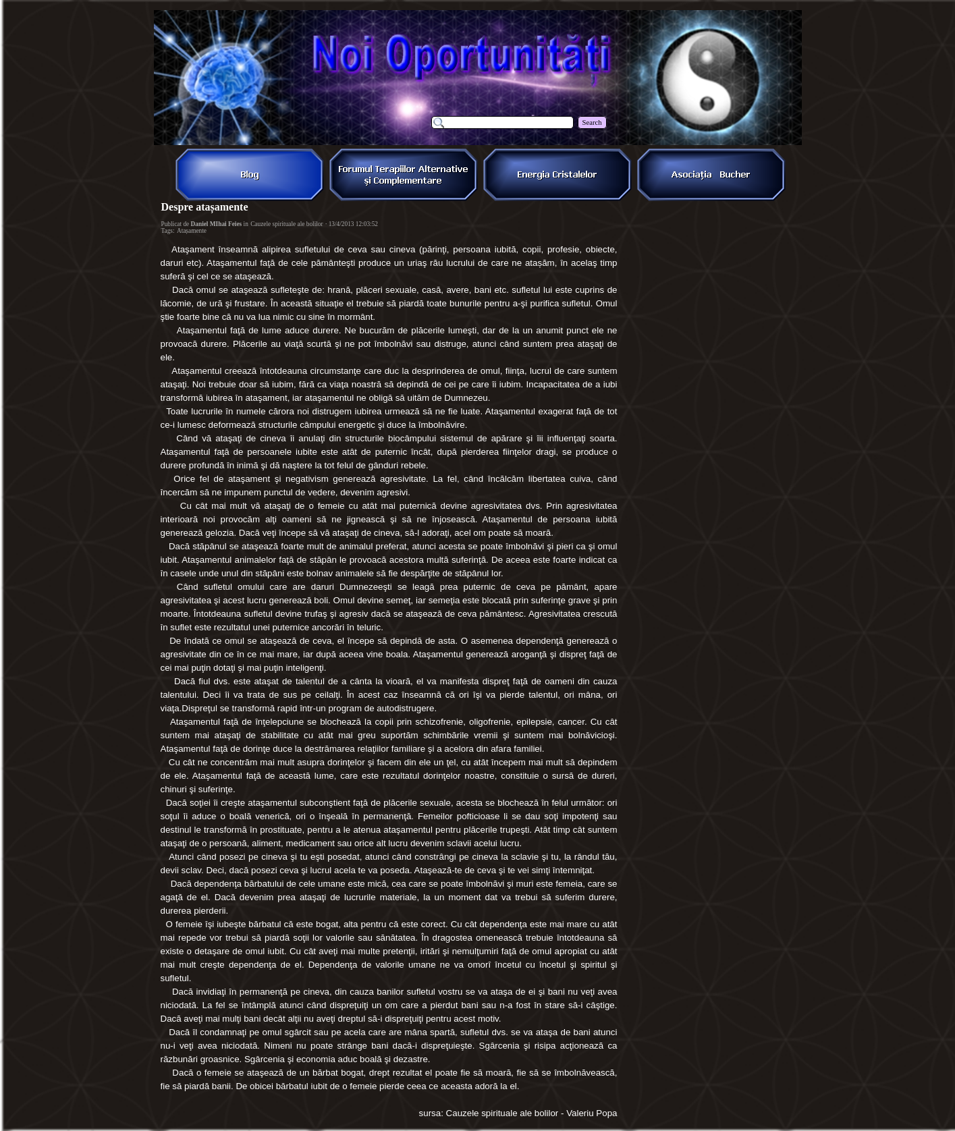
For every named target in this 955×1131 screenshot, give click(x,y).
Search (592, 122)
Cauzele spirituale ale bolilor (286, 224)
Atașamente (192, 230)
